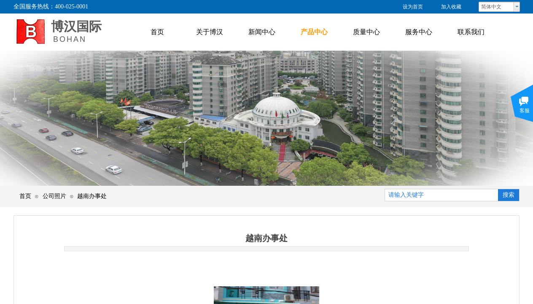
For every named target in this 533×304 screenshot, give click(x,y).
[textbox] (441, 195)
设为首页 (413, 7)
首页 (25, 196)
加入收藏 (451, 7)
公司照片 (54, 196)
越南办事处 (92, 196)
